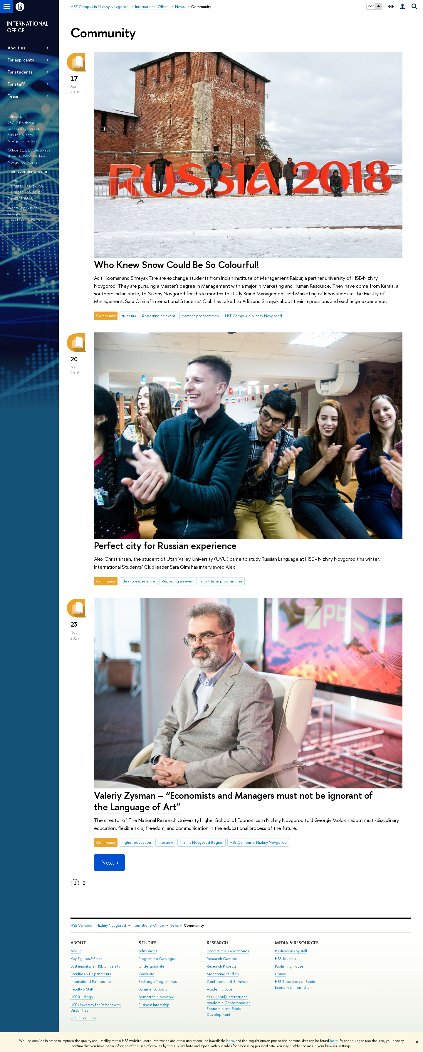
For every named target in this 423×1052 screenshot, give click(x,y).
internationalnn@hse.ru (27, 171)
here (230, 1040)
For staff (16, 84)
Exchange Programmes (158, 981)
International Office (148, 925)
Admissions (148, 950)
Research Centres (221, 958)
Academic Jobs (219, 989)
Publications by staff (291, 950)
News (174, 925)
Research (217, 943)
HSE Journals (285, 958)
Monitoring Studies (223, 973)
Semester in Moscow (156, 996)
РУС (371, 6)
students (129, 315)
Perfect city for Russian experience (165, 545)
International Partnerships (90, 981)
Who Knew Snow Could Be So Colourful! (176, 264)
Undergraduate (151, 966)
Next (109, 862)
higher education (136, 842)
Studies (148, 943)
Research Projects (221, 966)
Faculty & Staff (81, 989)
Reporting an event (158, 315)
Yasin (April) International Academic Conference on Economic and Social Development (229, 1005)
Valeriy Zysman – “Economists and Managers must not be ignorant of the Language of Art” (233, 801)
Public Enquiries (83, 1018)
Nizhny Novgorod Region (201, 842)
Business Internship (154, 1004)
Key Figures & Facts (86, 958)
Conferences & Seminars (227, 981)
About (78, 943)
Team (13, 96)
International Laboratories (228, 950)
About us (16, 48)
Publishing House (289, 966)
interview (165, 842)
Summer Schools (153, 989)
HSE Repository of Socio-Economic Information (296, 984)
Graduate (147, 973)
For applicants (21, 60)
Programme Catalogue (158, 958)
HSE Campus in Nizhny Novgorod (253, 315)
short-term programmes (221, 581)
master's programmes (200, 315)
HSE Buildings (81, 996)
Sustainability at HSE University (95, 966)
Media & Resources (297, 943)
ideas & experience (138, 581)
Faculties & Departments (90, 973)
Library (280, 973)
